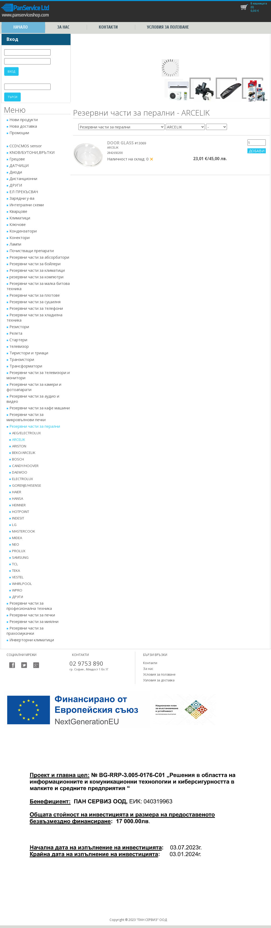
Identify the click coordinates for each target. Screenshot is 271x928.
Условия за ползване (168, 27)
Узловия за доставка (159, 680)
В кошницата (259, 3)
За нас (63, 27)
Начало (20, 27)
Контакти (108, 27)
